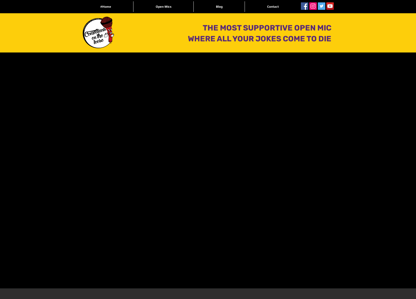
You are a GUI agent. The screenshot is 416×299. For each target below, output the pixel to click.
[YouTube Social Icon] (330, 6)
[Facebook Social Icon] (304, 6)
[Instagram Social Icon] (313, 6)
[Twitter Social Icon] (321, 6)
